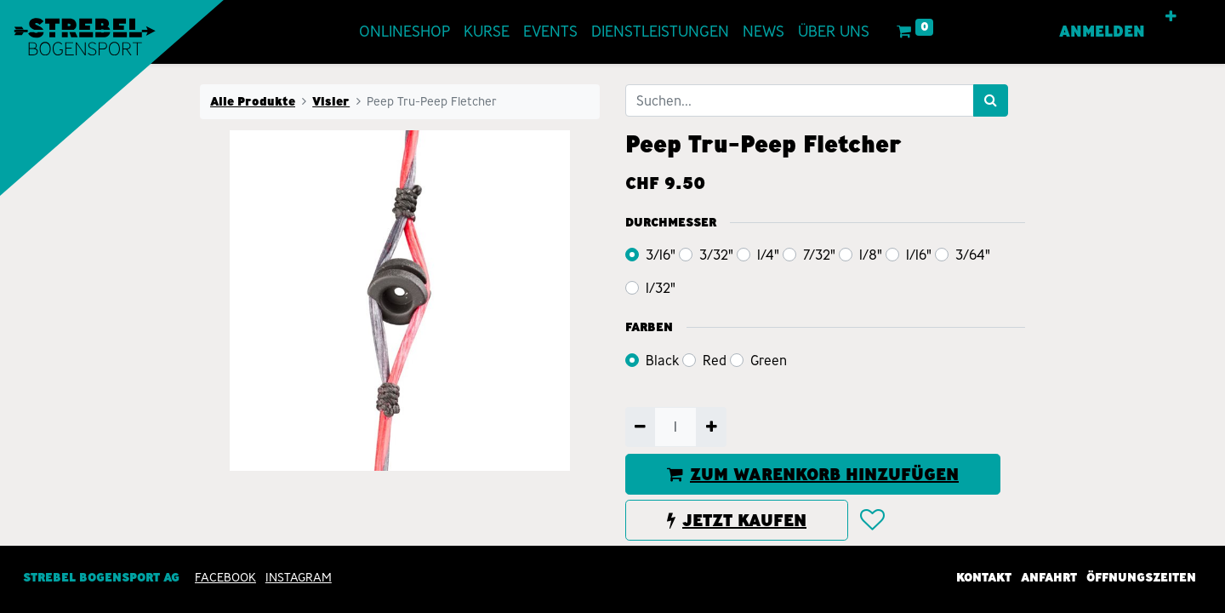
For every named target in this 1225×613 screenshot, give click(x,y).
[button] (1171, 17)
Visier (331, 101)
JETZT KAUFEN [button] (736, 520)
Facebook (225, 577)
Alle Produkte (252, 101)
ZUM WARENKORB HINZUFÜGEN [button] (813, 474)
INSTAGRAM (298, 577)
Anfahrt (1049, 577)
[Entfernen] (640, 426)
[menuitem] (404, 31)
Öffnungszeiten (1141, 577)
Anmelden (1103, 31)
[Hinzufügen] (711, 426)
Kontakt (983, 577)
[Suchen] (990, 100)
